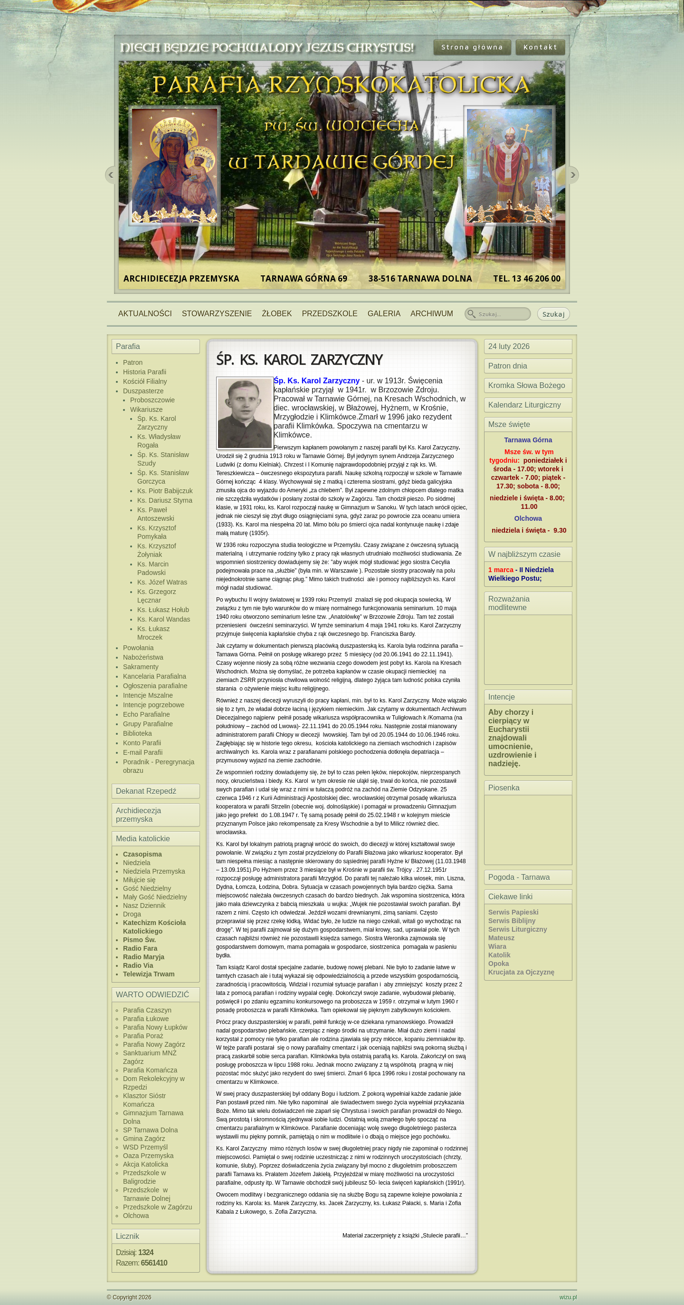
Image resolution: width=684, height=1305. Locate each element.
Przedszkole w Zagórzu (157, 1207)
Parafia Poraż (143, 1036)
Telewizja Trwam (149, 974)
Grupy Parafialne (148, 724)
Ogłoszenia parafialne (155, 686)
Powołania (138, 648)
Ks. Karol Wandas (163, 619)
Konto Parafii (142, 743)
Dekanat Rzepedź (146, 791)
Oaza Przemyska (148, 1155)
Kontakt (540, 47)
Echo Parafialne (146, 714)
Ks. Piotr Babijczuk (165, 491)
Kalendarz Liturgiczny (524, 405)
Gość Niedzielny (147, 888)
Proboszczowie (152, 400)
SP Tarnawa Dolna (150, 1130)
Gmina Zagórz (144, 1138)
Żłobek (277, 314)
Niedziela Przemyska (154, 871)
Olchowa (136, 1215)
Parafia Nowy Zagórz (154, 1044)
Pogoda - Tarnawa (519, 877)
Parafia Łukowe (146, 1019)
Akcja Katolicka (145, 1164)
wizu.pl (568, 1297)
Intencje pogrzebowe (153, 705)
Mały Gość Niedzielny (155, 897)
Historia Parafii (144, 372)
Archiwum (431, 314)
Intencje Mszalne (148, 695)
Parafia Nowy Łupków (155, 1027)
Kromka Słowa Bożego (526, 385)
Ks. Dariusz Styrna (164, 500)
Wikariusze (146, 409)
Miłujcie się (139, 880)
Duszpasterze (143, 391)
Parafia (128, 346)
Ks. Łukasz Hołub (163, 610)
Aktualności (145, 314)
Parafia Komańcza (150, 1070)
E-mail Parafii (142, 752)
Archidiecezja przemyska (138, 815)
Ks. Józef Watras (162, 582)
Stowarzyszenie (217, 314)
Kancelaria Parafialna (154, 676)
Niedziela (137, 863)
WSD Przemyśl (145, 1147)
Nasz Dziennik (144, 905)
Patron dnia (507, 366)
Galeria (384, 314)
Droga (132, 914)
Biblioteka (137, 733)
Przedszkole (330, 314)
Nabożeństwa (143, 657)
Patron (132, 362)
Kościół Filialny (145, 381)
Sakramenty (141, 667)
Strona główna (472, 47)
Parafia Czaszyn (147, 1010)
